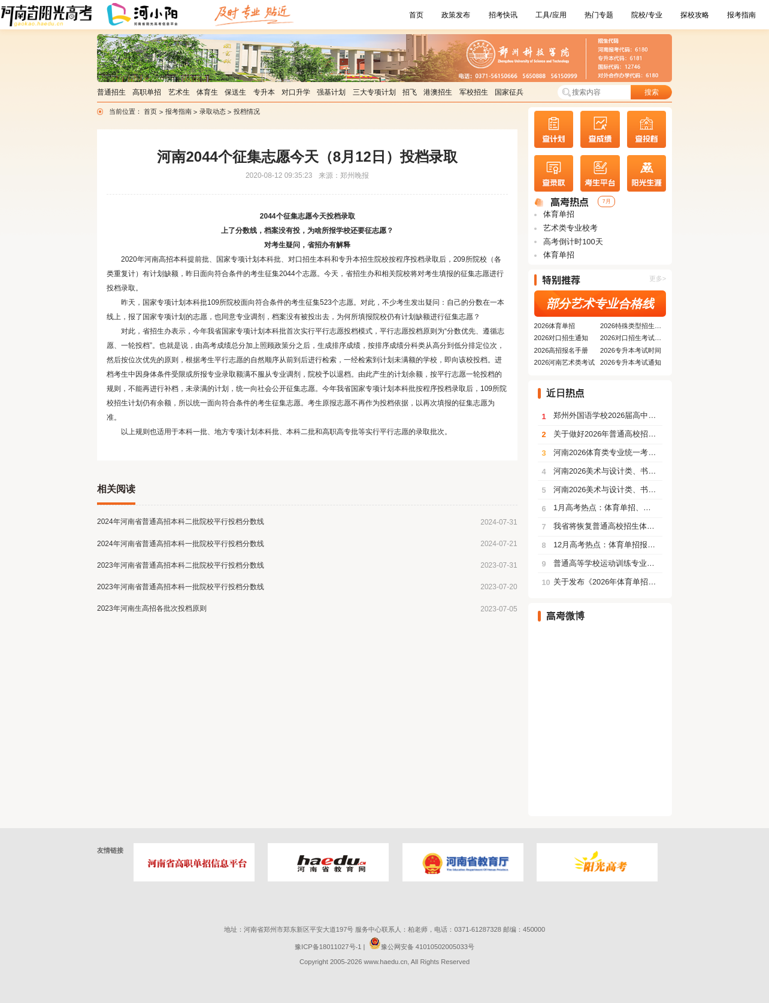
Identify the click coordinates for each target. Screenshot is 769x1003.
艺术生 (179, 92)
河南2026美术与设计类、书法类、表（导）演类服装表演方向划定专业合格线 (601, 490)
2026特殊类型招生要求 (633, 325)
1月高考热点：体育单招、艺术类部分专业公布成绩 (601, 508)
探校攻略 (694, 15)
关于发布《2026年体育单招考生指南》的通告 (601, 582)
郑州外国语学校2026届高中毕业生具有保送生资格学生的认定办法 (601, 415)
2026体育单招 (555, 325)
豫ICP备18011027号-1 (328, 946)
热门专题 (599, 15)
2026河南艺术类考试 (564, 362)
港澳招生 (437, 92)
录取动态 (213, 111)
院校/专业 (646, 15)
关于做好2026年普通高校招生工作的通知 (601, 434)
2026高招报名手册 (561, 350)
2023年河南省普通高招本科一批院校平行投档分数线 (180, 587)
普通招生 (111, 92)
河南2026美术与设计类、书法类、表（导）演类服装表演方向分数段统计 (601, 471)
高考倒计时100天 (572, 241)
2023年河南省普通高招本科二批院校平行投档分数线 (180, 565)
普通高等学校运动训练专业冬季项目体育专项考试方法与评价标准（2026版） (601, 563)
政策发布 (455, 15)
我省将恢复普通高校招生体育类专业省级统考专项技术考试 (601, 526)
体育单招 (558, 214)
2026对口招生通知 (561, 337)
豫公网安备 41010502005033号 (421, 946)
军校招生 (473, 92)
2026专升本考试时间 (630, 350)
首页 (416, 15)
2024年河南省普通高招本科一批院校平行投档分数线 (180, 544)
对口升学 (295, 92)
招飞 (409, 92)
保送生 (235, 92)
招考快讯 (503, 15)
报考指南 (741, 15)
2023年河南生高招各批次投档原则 (152, 608)
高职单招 (146, 92)
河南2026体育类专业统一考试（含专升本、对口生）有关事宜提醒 (601, 452)
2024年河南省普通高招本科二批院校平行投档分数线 (180, 521)
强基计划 (331, 92)
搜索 (651, 92)
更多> (658, 278)
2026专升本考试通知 (630, 362)
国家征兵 (509, 92)
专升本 (264, 92)
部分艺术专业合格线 (600, 303)
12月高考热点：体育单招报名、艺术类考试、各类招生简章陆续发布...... (601, 545)
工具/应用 (550, 15)
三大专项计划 (374, 92)
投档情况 (247, 111)
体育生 (207, 92)
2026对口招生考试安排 (633, 337)
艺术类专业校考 (569, 227)
